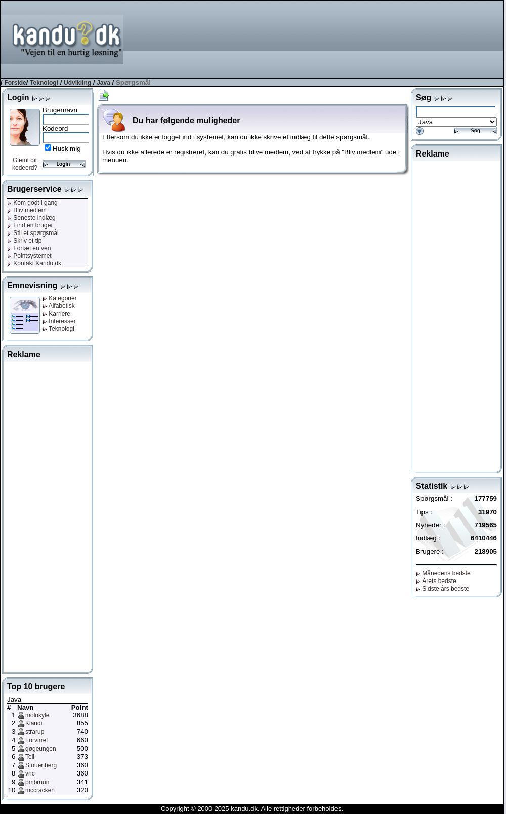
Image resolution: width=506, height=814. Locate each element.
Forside (15, 82)
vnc (30, 773)
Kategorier (60, 298)
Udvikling (77, 82)
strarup (34, 731)
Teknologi (44, 82)
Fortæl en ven (29, 248)
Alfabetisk (59, 305)
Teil (29, 756)
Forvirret (36, 740)
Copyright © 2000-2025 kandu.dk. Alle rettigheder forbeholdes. (252, 808)
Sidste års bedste (442, 588)
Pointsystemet (29, 255)
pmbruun (37, 782)
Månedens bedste (443, 573)
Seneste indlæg (31, 217)
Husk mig (67, 148)
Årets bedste (436, 581)
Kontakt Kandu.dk (34, 263)
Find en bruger (30, 225)
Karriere (56, 313)
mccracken (40, 790)
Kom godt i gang (32, 202)
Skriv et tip (24, 240)
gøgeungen (40, 748)
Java (103, 82)
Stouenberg (41, 765)
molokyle (37, 715)
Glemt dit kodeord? (24, 164)
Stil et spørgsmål (33, 233)
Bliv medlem (27, 210)
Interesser (59, 321)
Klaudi (33, 723)
